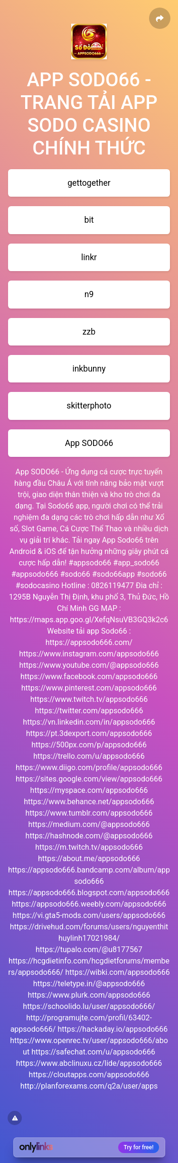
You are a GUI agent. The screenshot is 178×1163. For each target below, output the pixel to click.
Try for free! (139, 1147)
